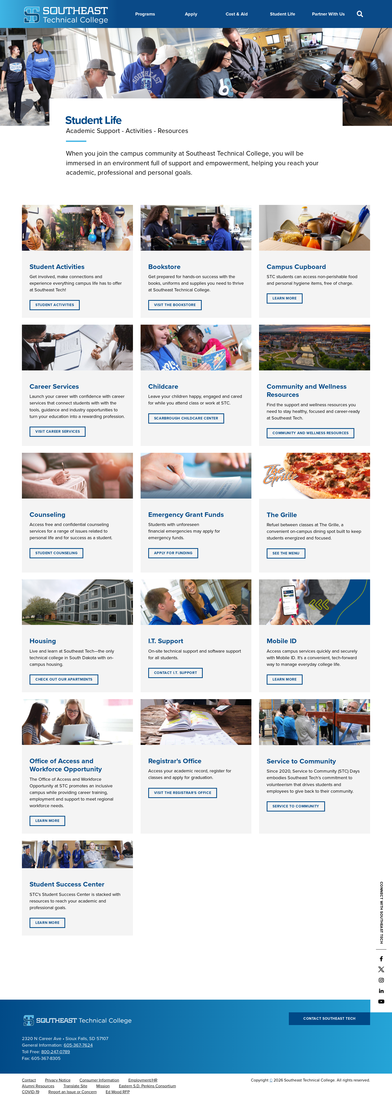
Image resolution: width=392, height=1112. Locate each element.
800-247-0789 (55, 1064)
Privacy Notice (58, 1092)
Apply (191, 14)
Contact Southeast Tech (329, 1031)
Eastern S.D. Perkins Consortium (147, 1098)
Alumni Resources (38, 1098)
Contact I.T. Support (175, 685)
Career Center (143, 33)
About (116, 33)
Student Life (282, 14)
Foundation (243, 33)
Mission (103, 1098)
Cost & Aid (237, 14)
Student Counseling (56, 566)
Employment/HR (142, 1092)
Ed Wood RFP (118, 1104)
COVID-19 (30, 1104)
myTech (268, 33)
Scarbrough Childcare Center (186, 431)
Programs (145, 14)
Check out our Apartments (63, 692)
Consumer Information (99, 1092)
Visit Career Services (57, 444)
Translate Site (75, 1098)
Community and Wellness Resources (310, 446)
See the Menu (286, 566)
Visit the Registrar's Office (182, 805)
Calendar (173, 33)
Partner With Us (328, 14)
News (219, 33)
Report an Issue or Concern (72, 1104)
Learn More (284, 311)
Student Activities (54, 317)
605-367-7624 (78, 1058)
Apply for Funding (173, 566)
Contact (29, 1092)
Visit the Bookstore (175, 317)
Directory (197, 33)
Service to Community (296, 819)
